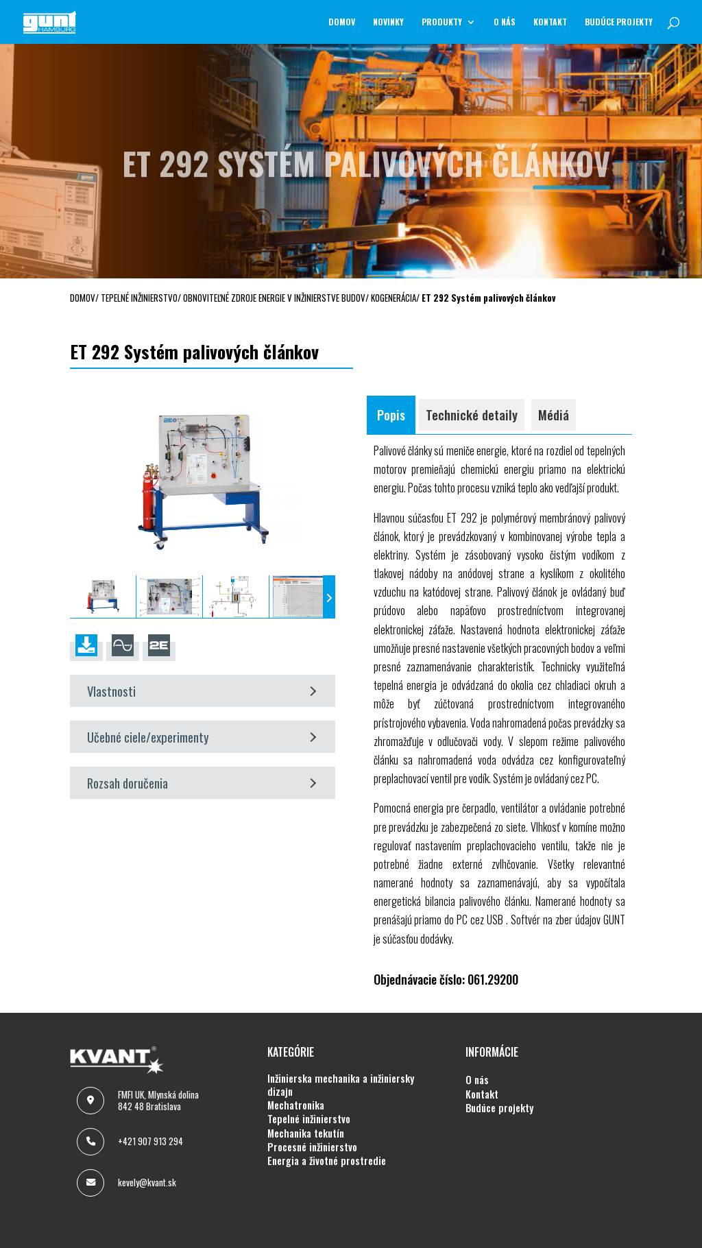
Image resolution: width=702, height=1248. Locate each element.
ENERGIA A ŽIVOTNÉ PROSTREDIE (326, 1161)
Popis (391, 414)
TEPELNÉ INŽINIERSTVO (308, 1119)
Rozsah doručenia (201, 782)
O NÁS (505, 22)
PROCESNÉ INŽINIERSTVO (312, 1147)
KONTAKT (550, 22)
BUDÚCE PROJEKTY (619, 22)
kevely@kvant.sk (147, 1182)
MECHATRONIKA (295, 1105)
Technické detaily (472, 414)
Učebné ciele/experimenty (201, 737)
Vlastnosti (201, 691)
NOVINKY (388, 22)
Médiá (553, 414)
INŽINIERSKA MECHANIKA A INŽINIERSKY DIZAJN (340, 1085)
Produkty (442, 22)
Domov (341, 22)
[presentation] (76, 597)
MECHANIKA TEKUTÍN (305, 1133)
